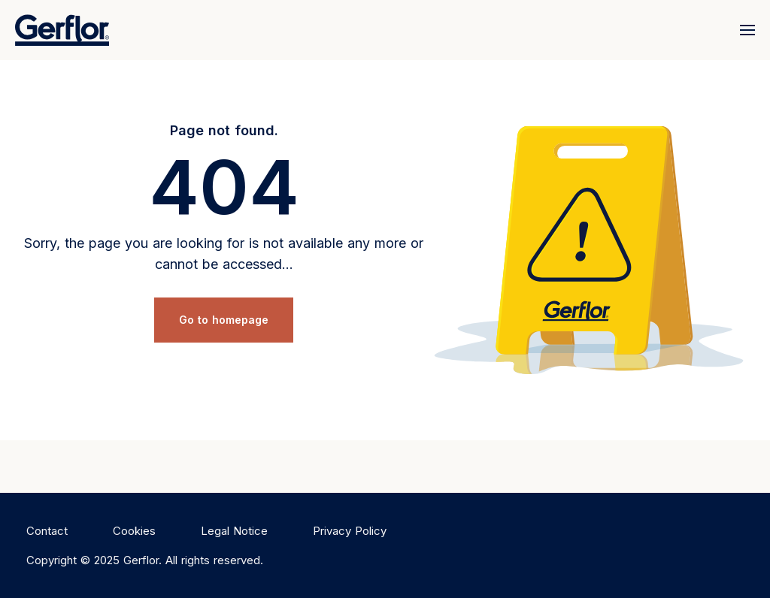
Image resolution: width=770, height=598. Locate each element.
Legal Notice (234, 531)
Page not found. (224, 130)
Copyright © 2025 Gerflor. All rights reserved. (144, 560)
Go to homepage (223, 319)
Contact (47, 531)
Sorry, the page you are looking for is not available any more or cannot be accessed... (223, 253)
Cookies (134, 531)
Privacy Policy (350, 531)
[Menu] (744, 30)
